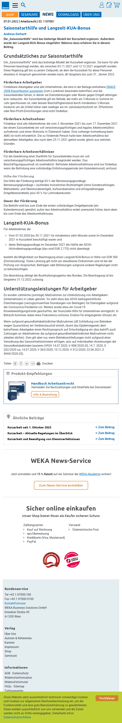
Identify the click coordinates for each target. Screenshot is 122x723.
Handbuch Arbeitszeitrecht (52, 383)
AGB (7, 673)
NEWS (48, 14)
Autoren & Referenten (18, 638)
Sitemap (18, 686)
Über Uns (10, 634)
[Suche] (23, 6)
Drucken (47, 363)
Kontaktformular (15, 603)
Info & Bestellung (45, 394)
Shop (8, 651)
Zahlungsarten (33, 525)
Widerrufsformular (16, 682)
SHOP (10, 15)
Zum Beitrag (105, 427)
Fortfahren (107, 698)
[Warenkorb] (116, 5)
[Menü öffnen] (15, 5)
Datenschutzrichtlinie (17, 717)
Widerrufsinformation (18, 677)
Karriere (9, 642)
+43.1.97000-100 (20, 594)
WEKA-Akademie (89, 474)
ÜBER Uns (91, 15)
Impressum (12, 647)
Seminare (11, 655)
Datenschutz (20, 673)
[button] (102, 5)
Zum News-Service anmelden (61, 485)
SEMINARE (29, 15)
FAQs (8, 686)
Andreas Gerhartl (15, 34)
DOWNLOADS (68, 15)
